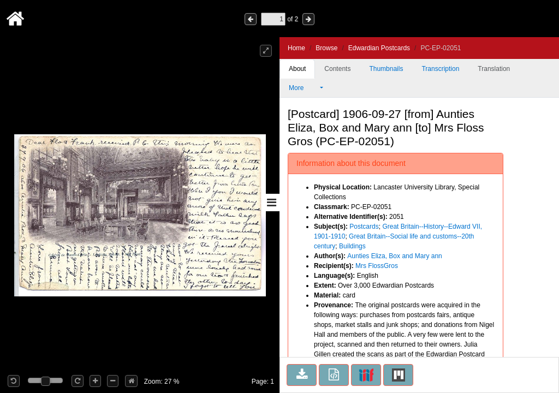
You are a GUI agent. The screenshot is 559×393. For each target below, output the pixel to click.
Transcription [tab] (440, 69)
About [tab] (297, 69)
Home (296, 48)
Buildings (352, 246)
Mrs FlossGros (376, 266)
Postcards (363, 226)
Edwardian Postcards (379, 48)
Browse (326, 48)
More (303, 88)
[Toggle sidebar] (271, 202)
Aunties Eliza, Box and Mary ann (394, 256)
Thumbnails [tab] (386, 69)
